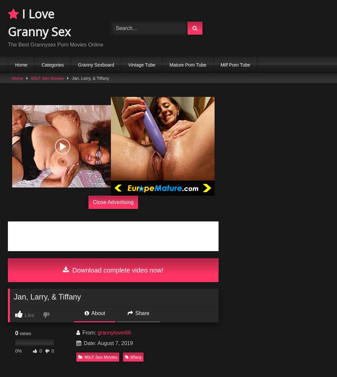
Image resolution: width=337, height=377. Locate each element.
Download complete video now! (113, 270)
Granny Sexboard (96, 65)
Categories (52, 65)
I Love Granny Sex (39, 23)
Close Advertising (113, 202)
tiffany (133, 357)
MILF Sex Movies (47, 78)
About (95, 313)
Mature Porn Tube (187, 65)
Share (138, 313)
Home (21, 65)
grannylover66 (114, 332)
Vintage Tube (141, 65)
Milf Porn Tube (235, 65)
